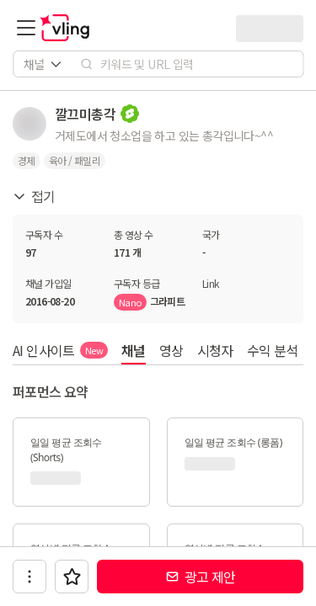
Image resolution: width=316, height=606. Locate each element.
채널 (133, 350)
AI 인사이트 (60, 350)
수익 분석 (272, 350)
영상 (171, 350)
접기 (34, 196)
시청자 (215, 350)
